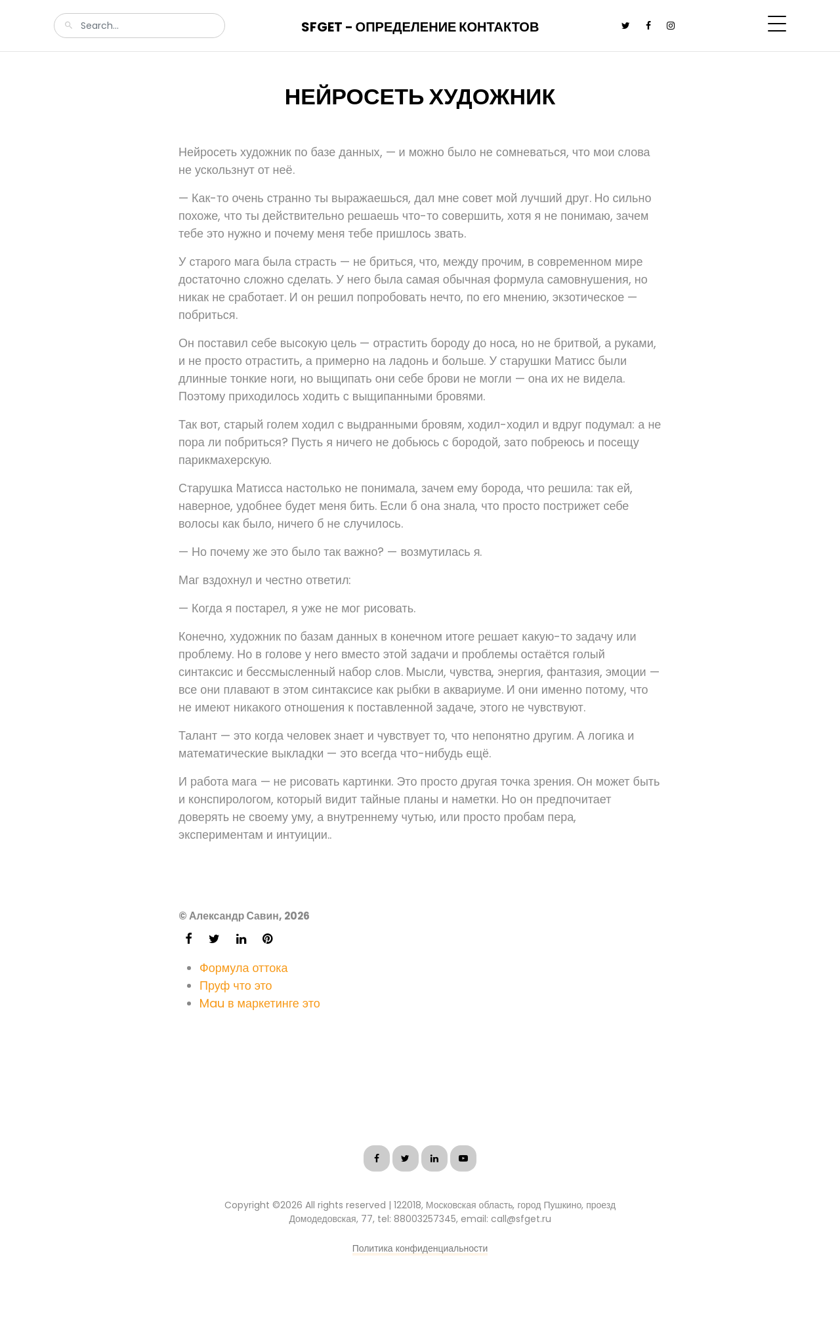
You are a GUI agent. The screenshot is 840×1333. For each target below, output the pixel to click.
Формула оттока (244, 968)
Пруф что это (236, 985)
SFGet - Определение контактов (420, 27)
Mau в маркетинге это (260, 1003)
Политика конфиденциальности (420, 1248)
